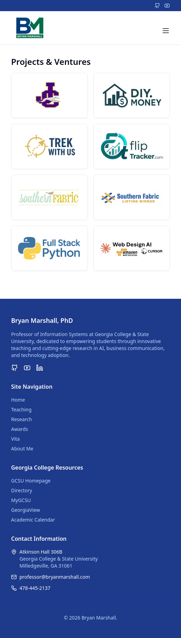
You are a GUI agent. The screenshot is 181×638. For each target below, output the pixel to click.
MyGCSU (21, 500)
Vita (15, 438)
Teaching (21, 409)
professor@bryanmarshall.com (54, 577)
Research (21, 419)
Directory (21, 490)
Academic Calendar (33, 519)
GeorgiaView (25, 510)
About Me (22, 448)
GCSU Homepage (30, 480)
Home (18, 399)
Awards (19, 429)
